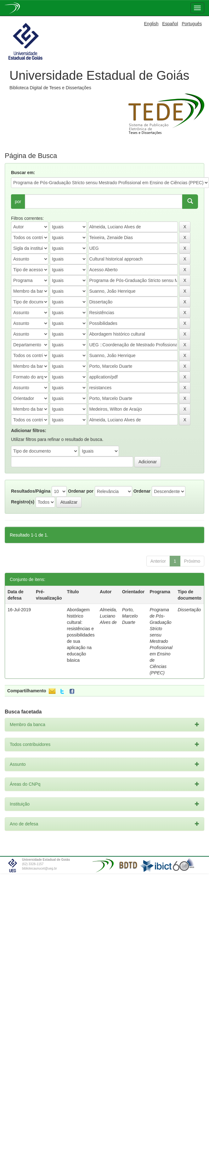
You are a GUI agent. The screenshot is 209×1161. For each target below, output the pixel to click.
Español (170, 23)
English (151, 23)
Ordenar (141, 491)
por (18, 201)
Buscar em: (23, 172)
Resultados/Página (30, 491)
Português (192, 23)
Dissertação (189, 609)
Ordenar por (80, 491)
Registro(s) (22, 501)
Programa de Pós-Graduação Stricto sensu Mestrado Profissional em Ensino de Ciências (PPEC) (161, 641)
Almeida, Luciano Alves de (108, 616)
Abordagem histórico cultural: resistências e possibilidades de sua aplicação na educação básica (81, 635)
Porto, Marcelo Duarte (130, 616)
